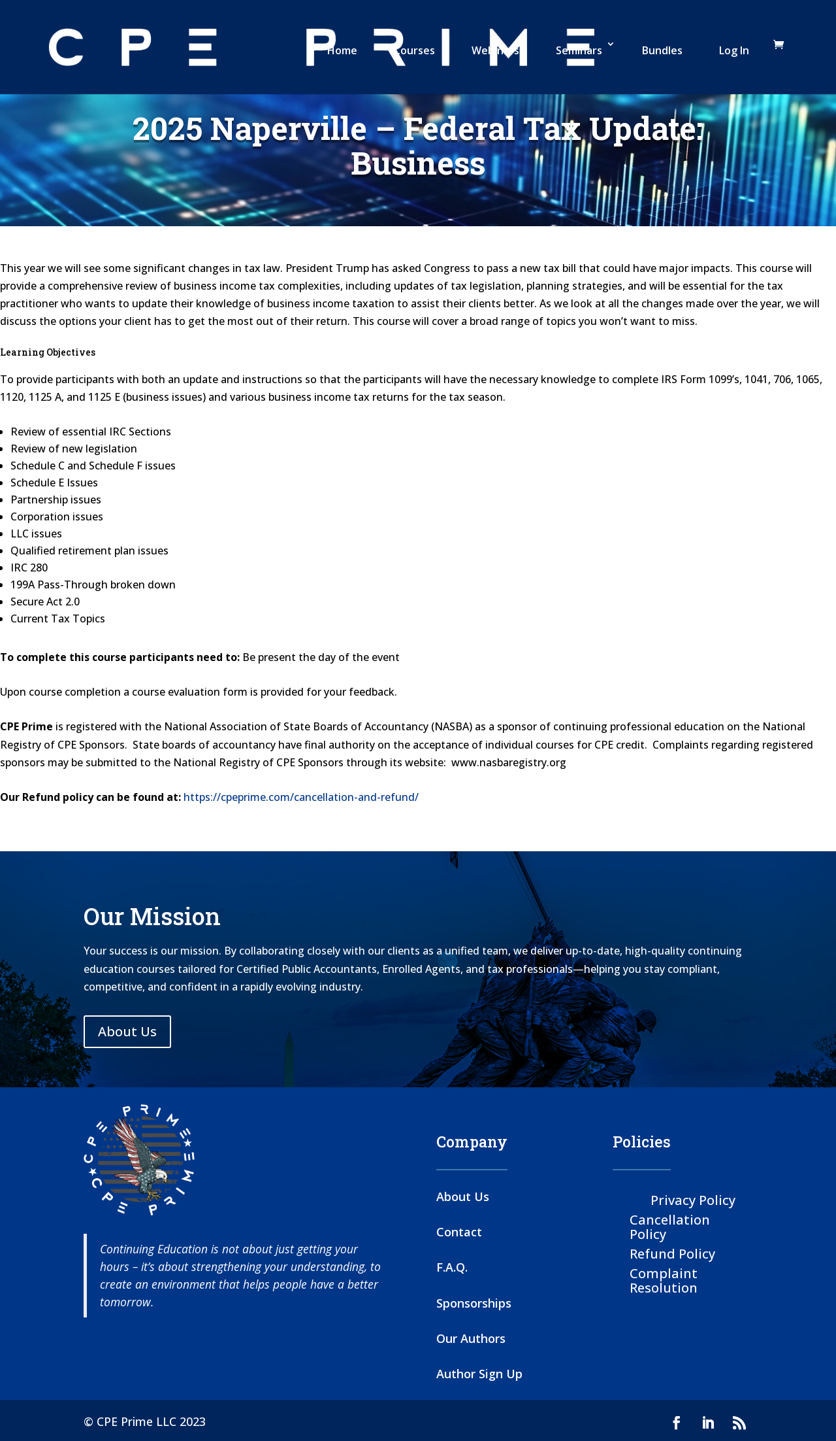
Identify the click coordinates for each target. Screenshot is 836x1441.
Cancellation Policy (670, 1226)
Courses (414, 50)
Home (342, 50)
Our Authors (471, 1338)
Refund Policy (672, 1253)
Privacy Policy (693, 1199)
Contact (459, 1232)
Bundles (662, 50)
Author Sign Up (479, 1374)
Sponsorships (473, 1303)
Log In (734, 50)
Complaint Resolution (664, 1279)
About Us (127, 1031)
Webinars (495, 50)
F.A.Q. (452, 1267)
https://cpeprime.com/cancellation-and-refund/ (301, 797)
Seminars (579, 50)
